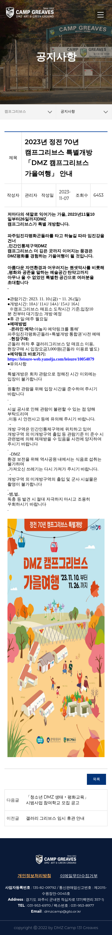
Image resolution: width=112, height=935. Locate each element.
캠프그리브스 (30, 109)
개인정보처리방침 (34, 875)
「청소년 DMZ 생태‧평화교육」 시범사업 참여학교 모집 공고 (57, 799)
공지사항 (68, 111)
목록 (96, 779)
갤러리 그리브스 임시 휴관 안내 (55, 818)
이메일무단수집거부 (79, 875)
